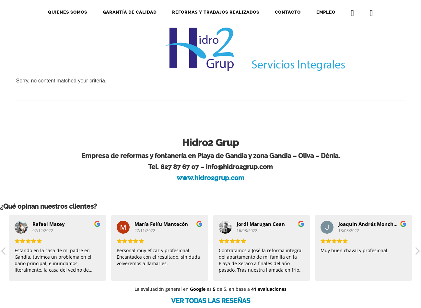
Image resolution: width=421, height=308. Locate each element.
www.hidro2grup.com (210, 178)
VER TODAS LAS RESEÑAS (210, 301)
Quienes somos (67, 12)
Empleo (325, 12)
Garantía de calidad (130, 12)
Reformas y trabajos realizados (215, 12)
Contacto (288, 12)
